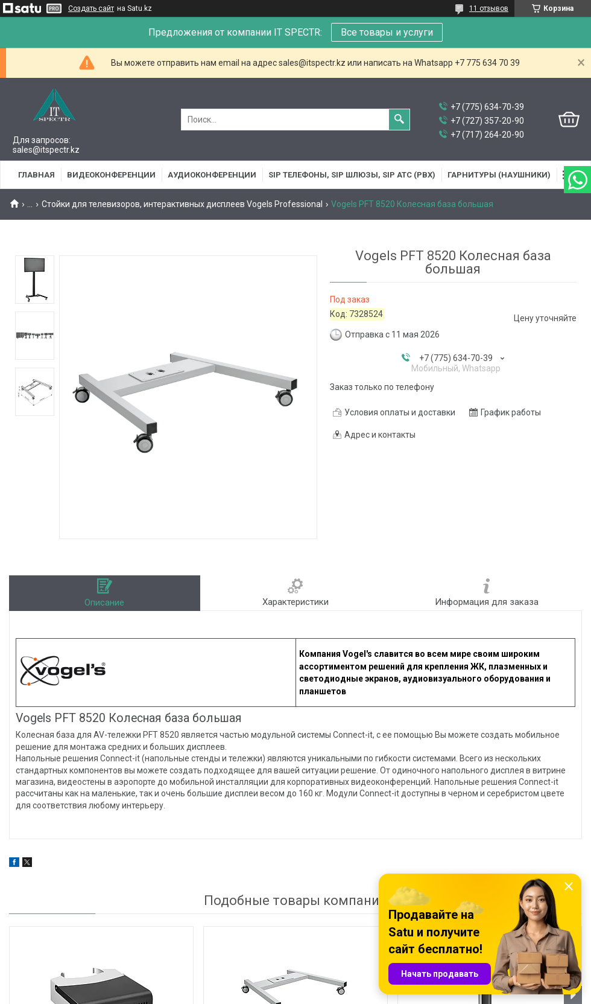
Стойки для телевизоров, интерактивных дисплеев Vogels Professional (182, 204)
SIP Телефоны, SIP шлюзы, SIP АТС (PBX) (351, 174)
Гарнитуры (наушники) (499, 174)
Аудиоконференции (212, 174)
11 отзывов (488, 8)
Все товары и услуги (387, 32)
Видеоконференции (111, 174)
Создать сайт (91, 8)
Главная (36, 174)
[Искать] (399, 119)
